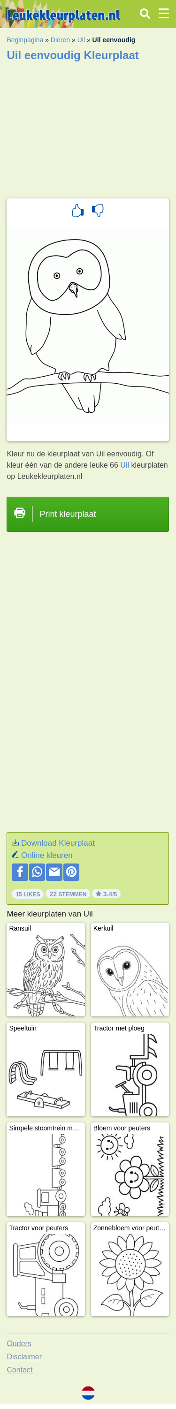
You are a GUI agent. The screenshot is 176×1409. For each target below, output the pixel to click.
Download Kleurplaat (58, 843)
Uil (81, 40)
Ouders (19, 1344)
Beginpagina (25, 40)
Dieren (60, 40)
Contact (19, 1370)
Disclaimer (24, 1357)
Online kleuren (47, 855)
